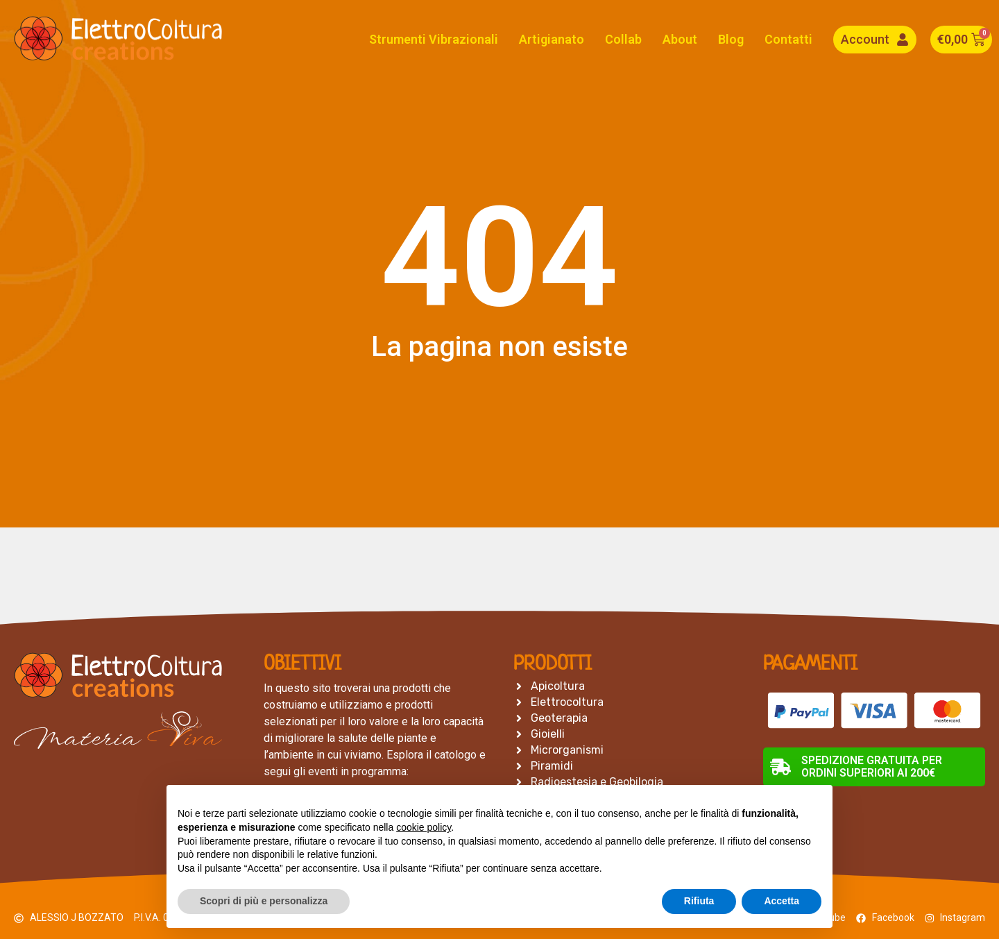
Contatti (788, 39)
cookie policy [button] (423, 827)
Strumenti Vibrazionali (433, 39)
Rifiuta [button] (699, 900)
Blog (731, 39)
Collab (623, 39)
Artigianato (551, 39)
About (680, 39)
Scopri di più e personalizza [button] (263, 900)
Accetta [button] (781, 900)
